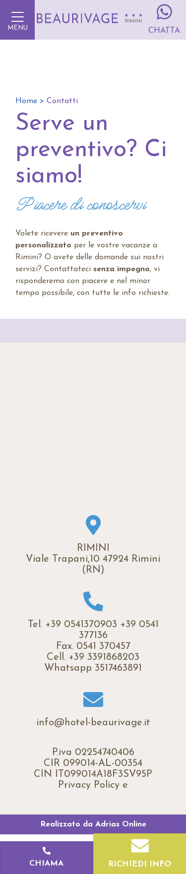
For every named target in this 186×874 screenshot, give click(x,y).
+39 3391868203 (103, 657)
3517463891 (118, 668)
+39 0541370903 (81, 625)
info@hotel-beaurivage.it (93, 723)
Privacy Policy (89, 785)
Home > (29, 101)
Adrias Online (120, 824)
